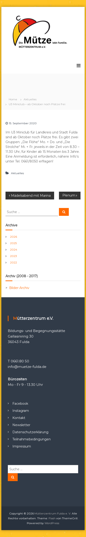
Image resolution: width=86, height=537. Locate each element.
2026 (13, 236)
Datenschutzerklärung (30, 432)
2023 (13, 256)
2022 (13, 262)
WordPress (51, 523)
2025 (13, 243)
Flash (52, 518)
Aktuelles (30, 99)
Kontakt (18, 418)
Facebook (20, 403)
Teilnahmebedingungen (31, 439)
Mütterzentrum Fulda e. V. (52, 513)
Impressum (21, 446)
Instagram (20, 411)
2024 (13, 249)
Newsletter (21, 425)
